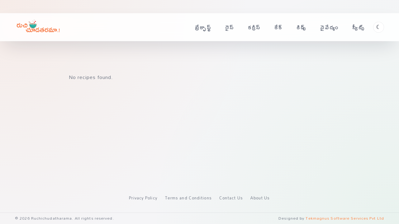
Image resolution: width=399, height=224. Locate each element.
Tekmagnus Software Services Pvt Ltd (345, 218)
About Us (260, 198)
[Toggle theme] (378, 27)
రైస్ (229, 27)
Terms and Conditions (188, 198)
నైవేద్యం (329, 27)
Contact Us (231, 198)
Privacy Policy (143, 198)
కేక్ (278, 27)
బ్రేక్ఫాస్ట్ (203, 27)
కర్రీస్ (254, 27)
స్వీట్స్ (358, 27)
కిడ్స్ (301, 27)
